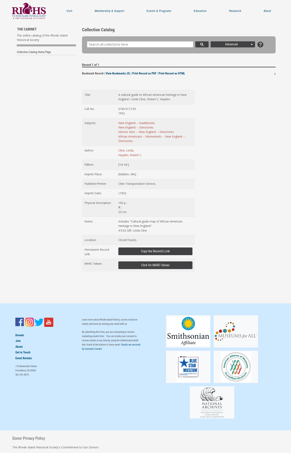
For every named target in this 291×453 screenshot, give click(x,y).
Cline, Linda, (126, 150)
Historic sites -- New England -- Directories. (146, 132)
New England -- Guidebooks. (136, 123)
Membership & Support (109, 11)
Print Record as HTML (172, 73)
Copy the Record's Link (155, 251)
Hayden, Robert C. (130, 155)
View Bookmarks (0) (118, 73)
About (267, 11)
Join (18, 341)
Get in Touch (22, 352)
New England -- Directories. (136, 127)
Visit (69, 11)
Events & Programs (159, 11)
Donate (19, 335)
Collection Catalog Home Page (34, 52)
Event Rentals (23, 358)
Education (200, 11)
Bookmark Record (92, 73)
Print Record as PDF (144, 73)
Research (235, 11)
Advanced (239, 44)
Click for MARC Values (155, 265)
